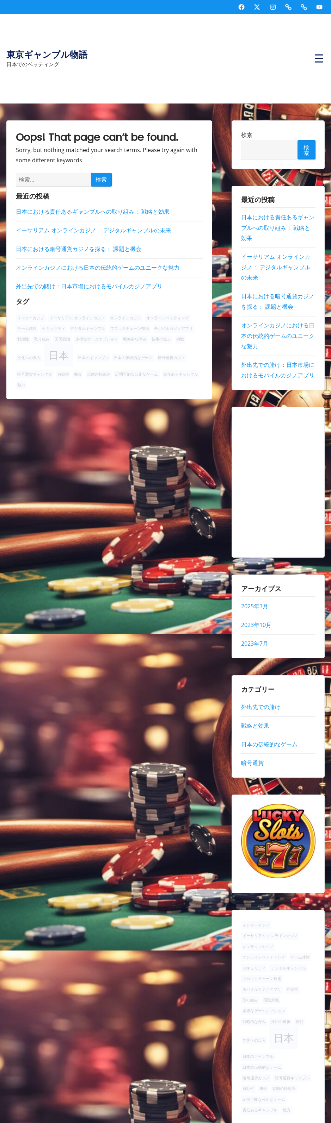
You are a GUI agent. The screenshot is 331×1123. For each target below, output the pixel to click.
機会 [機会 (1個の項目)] (78, 374)
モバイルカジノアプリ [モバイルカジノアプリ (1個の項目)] (173, 328)
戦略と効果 (255, 725)
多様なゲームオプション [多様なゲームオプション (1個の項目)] (96, 339)
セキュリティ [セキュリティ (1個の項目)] (53, 328)
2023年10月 (256, 625)
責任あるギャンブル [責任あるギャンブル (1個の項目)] (180, 374)
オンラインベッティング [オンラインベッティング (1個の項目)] (167, 317)
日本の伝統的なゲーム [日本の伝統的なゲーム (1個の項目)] (133, 357)
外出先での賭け (260, 707)
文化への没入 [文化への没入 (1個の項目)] (29, 357)
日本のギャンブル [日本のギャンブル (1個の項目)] (93, 357)
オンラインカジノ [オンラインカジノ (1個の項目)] (125, 317)
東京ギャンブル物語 (46, 55)
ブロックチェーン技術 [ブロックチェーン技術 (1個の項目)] (129, 328)
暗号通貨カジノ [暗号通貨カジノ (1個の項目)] (171, 357)
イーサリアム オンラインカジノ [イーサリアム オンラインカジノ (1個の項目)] (77, 317)
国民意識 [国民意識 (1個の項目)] (62, 339)
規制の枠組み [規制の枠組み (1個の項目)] (98, 374)
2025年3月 (254, 606)
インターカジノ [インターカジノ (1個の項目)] (30, 317)
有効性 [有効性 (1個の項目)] (63, 374)
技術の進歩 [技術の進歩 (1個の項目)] (161, 339)
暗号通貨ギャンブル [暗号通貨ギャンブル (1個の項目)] (34, 374)
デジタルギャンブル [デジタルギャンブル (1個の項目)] (87, 328)
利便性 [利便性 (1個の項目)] (23, 339)
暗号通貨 (252, 763)
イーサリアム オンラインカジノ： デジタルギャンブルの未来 (93, 230)
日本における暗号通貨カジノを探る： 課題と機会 (78, 249)
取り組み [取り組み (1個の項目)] (42, 339)
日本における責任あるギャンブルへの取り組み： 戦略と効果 (93, 211)
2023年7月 (254, 643)
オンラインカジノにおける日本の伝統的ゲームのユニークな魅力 (97, 267)
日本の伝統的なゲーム (269, 744)
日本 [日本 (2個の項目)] (58, 355)
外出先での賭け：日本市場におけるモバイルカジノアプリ (89, 286)
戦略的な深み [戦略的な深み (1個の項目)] (134, 339)
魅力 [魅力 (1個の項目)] (21, 384)
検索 (246, 135)
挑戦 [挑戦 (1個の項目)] (180, 339)
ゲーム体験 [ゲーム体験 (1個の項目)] (27, 328)
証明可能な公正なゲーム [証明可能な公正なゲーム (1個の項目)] (136, 374)
